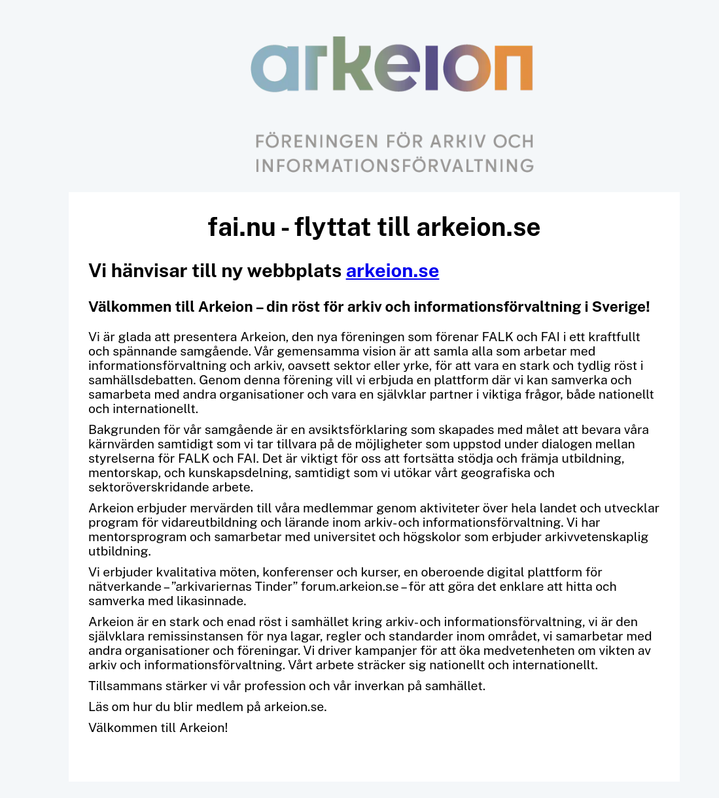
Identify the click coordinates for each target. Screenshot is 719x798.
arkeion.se (393, 270)
